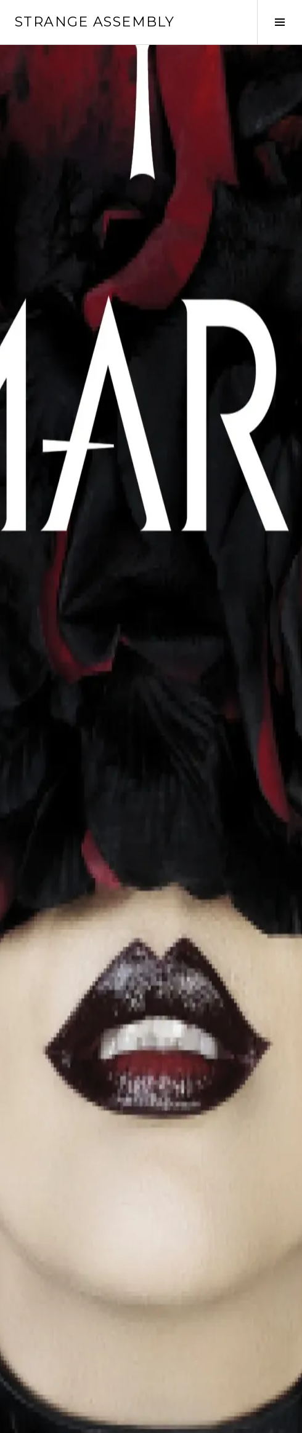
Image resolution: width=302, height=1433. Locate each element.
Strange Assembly (94, 22)
